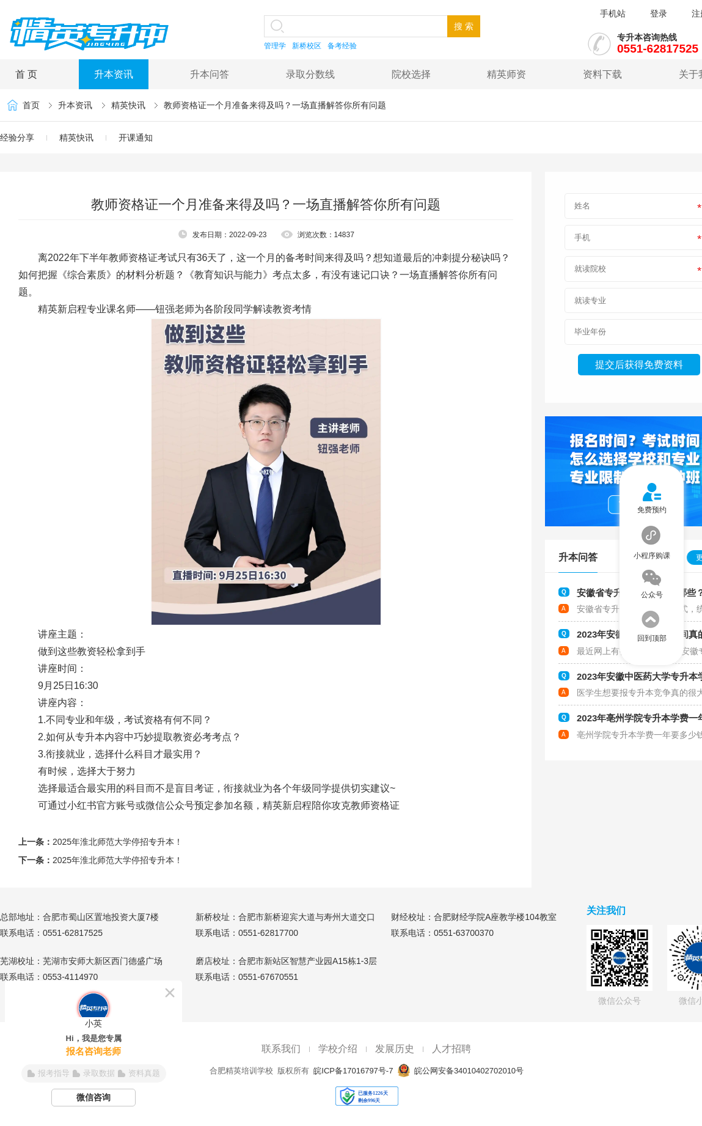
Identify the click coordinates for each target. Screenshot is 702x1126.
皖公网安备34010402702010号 (468, 1070)
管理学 (275, 46)
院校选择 (411, 74)
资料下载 (602, 74)
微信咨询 (93, 1097)
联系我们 (281, 1048)
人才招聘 (451, 1048)
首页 (31, 105)
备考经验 (342, 46)
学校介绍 (337, 1048)
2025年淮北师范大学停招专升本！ (118, 842)
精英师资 (506, 74)
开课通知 (136, 137)
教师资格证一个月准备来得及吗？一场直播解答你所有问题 (275, 105)
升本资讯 (113, 74)
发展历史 (394, 1048)
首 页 (26, 74)
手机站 (613, 13)
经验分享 (17, 137)
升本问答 (209, 74)
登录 (658, 13)
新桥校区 (306, 46)
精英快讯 (128, 105)
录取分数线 (310, 74)
